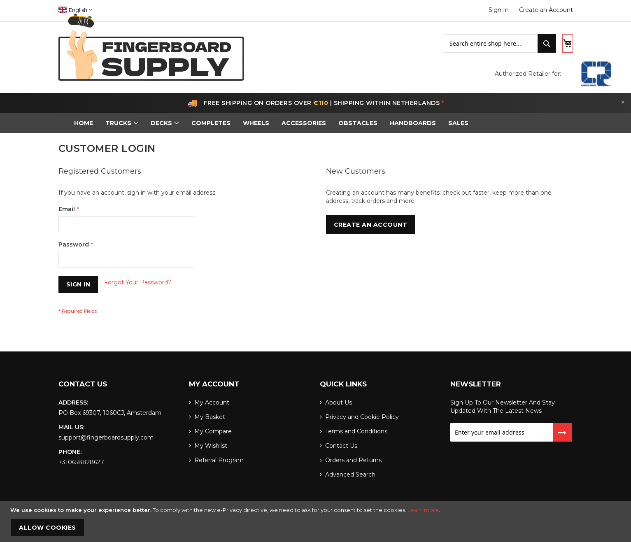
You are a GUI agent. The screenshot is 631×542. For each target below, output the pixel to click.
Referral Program (219, 460)
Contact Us (341, 445)
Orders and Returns (353, 460)
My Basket (209, 417)
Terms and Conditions (356, 431)
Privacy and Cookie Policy (362, 417)
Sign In (499, 10)
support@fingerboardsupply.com (106, 437)
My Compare (213, 431)
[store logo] (151, 47)
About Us (338, 402)
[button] (75, 10)
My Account (211, 402)
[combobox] (492, 43)
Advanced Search (350, 474)
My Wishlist (210, 445)
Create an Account (546, 10)
